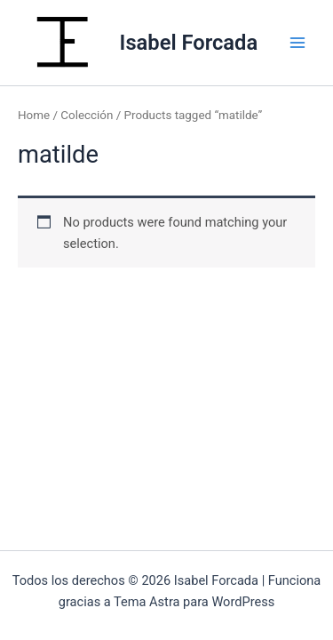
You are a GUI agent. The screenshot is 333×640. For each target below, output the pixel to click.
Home (34, 115)
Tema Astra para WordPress (194, 602)
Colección (86, 115)
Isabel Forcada (189, 42)
